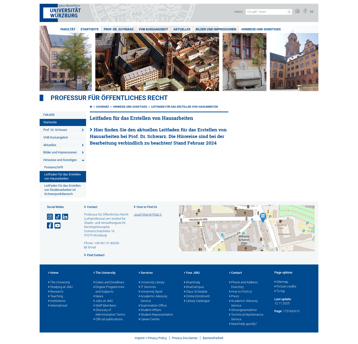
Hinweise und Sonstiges (261, 29)
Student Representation (156, 315)
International (57, 306)
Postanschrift (53, 167)
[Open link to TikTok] (58, 217)
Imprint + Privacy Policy (151, 338)
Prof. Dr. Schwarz (119, 29)
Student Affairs (150, 310)
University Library (151, 282)
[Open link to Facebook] (50, 225)
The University (59, 282)
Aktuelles (181, 29)
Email (92, 247)
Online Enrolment (197, 296)
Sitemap (281, 282)
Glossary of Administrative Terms (109, 312)
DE (311, 11)
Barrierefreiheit (213, 338)
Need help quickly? (243, 324)
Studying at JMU (60, 287)
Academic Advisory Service (153, 298)
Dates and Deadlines (108, 282)
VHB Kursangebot (153, 29)
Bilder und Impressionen (216, 29)
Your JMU (192, 273)
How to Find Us (147, 207)
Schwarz (102, 106)
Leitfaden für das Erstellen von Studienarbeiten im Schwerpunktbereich (62, 190)
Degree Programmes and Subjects (108, 289)
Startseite (89, 29)
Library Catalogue (197, 301)
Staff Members (104, 306)
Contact (92, 207)
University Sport (150, 292)
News (98, 296)
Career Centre (149, 319)
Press (234, 296)
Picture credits (285, 287)
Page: (278, 311)
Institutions (57, 301)
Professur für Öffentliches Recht (109, 98)
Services (146, 273)
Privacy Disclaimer (185, 338)
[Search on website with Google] (269, 12)
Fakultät (67, 29)
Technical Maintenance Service (246, 317)
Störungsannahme (243, 310)
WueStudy (192, 282)
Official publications (108, 319)
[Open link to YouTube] (58, 225)
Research (55, 292)
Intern (238, 11)
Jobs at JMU (103, 301)
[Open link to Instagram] (50, 217)
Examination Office (153, 306)
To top (279, 291)
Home (53, 273)
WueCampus (194, 287)
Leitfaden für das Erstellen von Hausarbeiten (62, 176)
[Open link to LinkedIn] (65, 217)
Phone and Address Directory (243, 284)
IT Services (147, 287)
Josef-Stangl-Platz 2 (148, 214)
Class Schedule (195, 292)
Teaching (55, 296)
